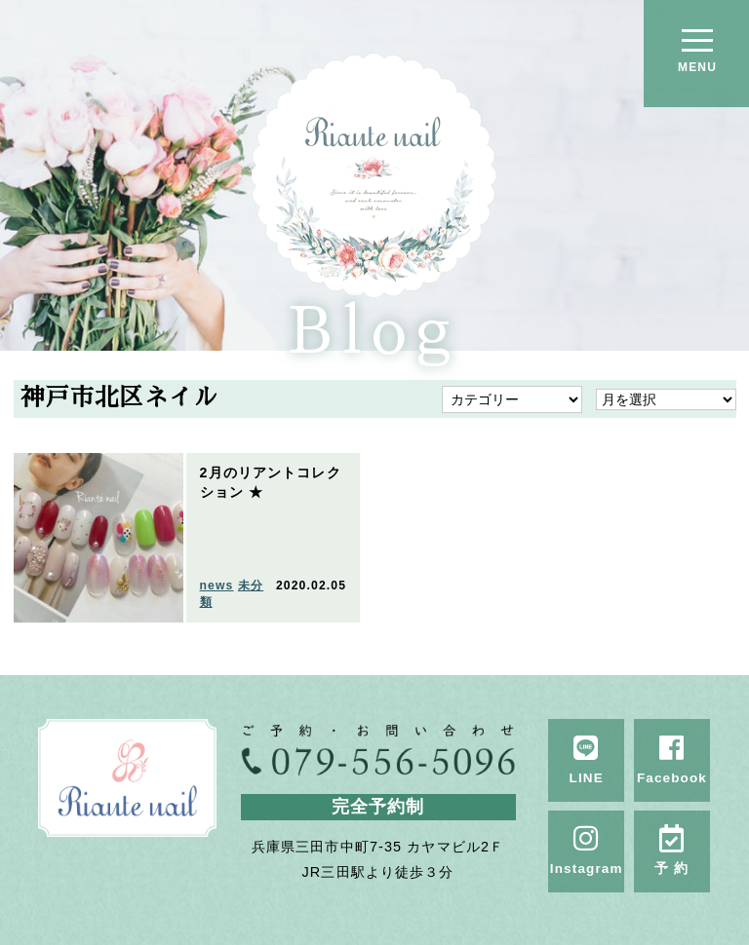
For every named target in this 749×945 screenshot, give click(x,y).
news (217, 585)
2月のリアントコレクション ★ (270, 482)
